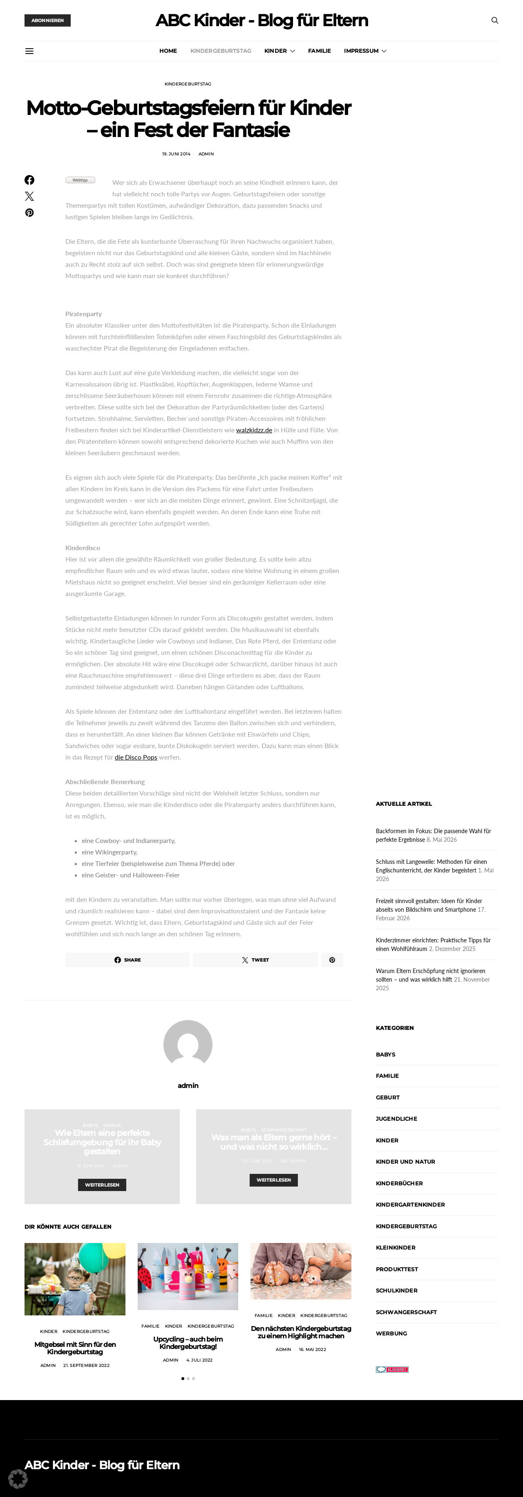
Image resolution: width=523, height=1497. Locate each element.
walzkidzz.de (254, 430)
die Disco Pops (136, 757)
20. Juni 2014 (257, 1161)
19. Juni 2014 (176, 154)
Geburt (388, 1097)
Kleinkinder (396, 1247)
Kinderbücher (399, 1183)
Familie (319, 50)
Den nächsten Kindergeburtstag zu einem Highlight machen (301, 1332)
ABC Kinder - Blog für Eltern (262, 20)
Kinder (275, 50)
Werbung (391, 1333)
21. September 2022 (86, 1365)
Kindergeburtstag (221, 50)
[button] (183, 1378)
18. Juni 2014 (90, 1166)
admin (206, 154)
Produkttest (397, 1269)
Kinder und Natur (406, 1161)
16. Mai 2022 (312, 1349)
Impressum (361, 50)
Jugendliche (396, 1118)
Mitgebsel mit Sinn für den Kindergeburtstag (75, 1348)
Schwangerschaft (284, 1130)
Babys (90, 1125)
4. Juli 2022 (199, 1360)
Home (168, 50)
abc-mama (292, 1161)
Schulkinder (397, 1290)
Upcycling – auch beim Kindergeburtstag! (188, 1343)
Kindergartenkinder (410, 1204)
